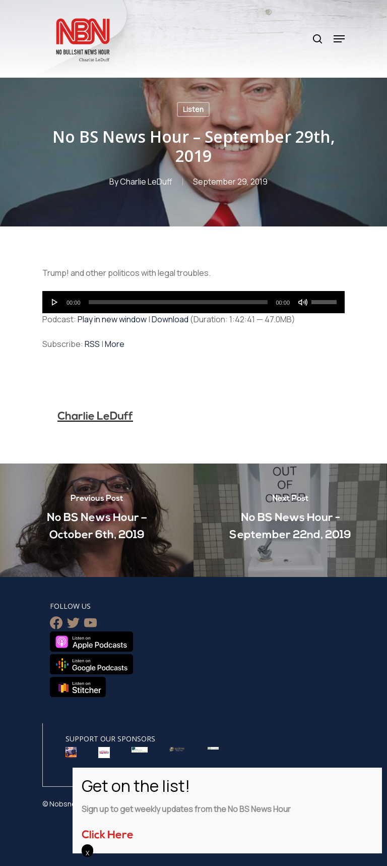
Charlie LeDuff (146, 181)
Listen (193, 109)
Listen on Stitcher (78, 687)
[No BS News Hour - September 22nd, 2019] (290, 520)
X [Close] (87, 853)
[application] (193, 302)
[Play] (54, 302)
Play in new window (112, 319)
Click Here (108, 835)
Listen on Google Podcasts (91, 664)
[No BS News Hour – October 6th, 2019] (97, 520)
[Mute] (302, 302)
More (114, 344)
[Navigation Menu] (339, 39)
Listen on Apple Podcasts (91, 641)
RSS (92, 344)
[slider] (178, 302)
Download (170, 319)
